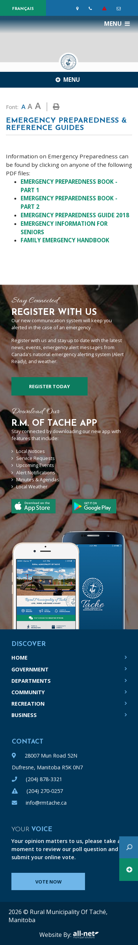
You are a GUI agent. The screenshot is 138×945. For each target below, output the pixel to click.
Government (30, 669)
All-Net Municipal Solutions (86, 935)
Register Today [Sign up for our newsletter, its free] (49, 386)
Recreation (28, 703)
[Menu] (117, 23)
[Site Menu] (69, 79)
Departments (31, 680)
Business (24, 715)
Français (23, 9)
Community (28, 692)
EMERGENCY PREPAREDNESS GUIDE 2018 (75, 215)
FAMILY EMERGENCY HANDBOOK (65, 240)
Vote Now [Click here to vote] (48, 881)
